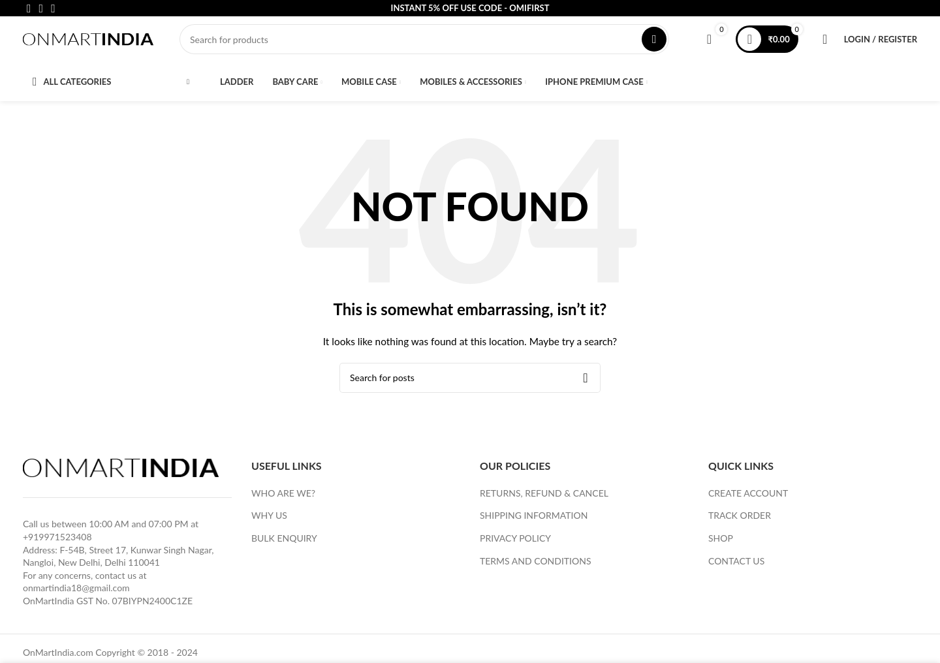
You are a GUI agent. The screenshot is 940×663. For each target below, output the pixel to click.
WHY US (269, 521)
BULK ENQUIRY (284, 544)
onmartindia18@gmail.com (76, 594)
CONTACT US (736, 566)
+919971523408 (57, 543)
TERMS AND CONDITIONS (535, 566)
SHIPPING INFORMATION (534, 521)
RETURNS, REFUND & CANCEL (544, 498)
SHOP (720, 544)
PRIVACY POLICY (515, 544)
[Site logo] (88, 41)
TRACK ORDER (739, 521)
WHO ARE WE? (283, 498)
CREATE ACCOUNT (748, 498)
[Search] (424, 42)
